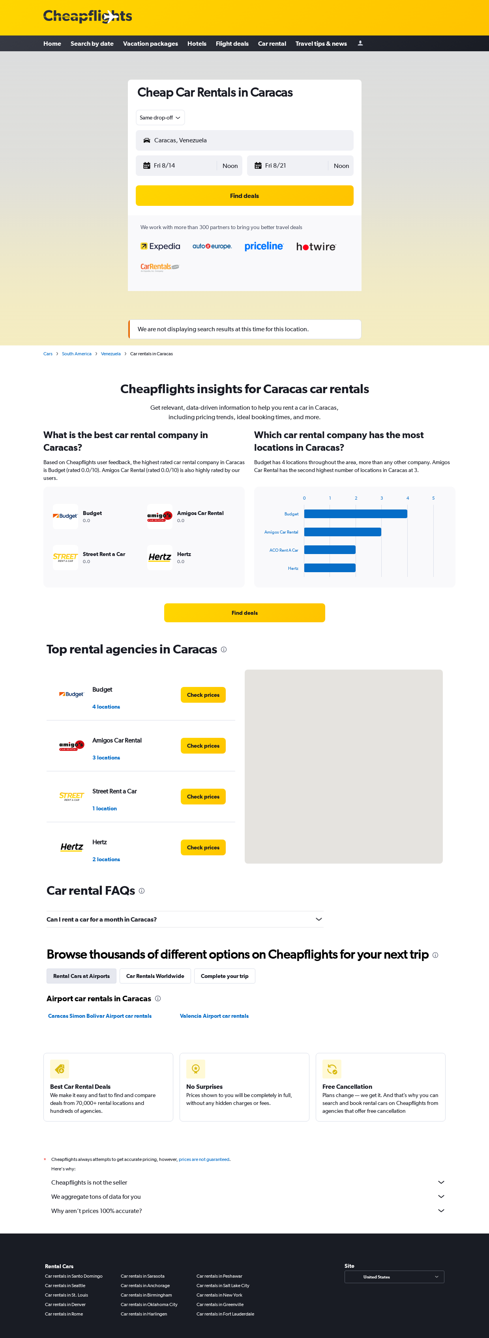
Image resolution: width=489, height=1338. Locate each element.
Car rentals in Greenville (220, 1304)
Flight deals (232, 43)
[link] (244, 612)
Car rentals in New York (219, 1295)
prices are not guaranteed (204, 1159)
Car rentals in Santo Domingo (74, 1276)
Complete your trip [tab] (225, 976)
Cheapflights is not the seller (248, 1182)
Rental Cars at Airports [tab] (81, 976)
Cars (47, 353)
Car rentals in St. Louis (66, 1295)
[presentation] (223, 649)
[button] (179, 165)
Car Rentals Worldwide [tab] (155, 976)
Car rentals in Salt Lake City (223, 1285)
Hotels (196, 43)
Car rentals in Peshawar (219, 1276)
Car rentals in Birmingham (146, 1295)
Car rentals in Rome (64, 1314)
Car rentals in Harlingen (144, 1314)
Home (52, 43)
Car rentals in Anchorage (145, 1285)
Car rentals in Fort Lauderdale (225, 1314)
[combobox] (160, 117)
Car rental (272, 43)
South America (77, 353)
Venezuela (111, 353)
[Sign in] (360, 43)
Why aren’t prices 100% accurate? (248, 1210)
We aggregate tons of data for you (248, 1196)
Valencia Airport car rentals (214, 1016)
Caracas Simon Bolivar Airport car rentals (100, 1016)
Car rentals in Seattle (65, 1285)
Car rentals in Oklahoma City (149, 1304)
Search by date (92, 43)
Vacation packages (150, 43)
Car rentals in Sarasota (143, 1276)
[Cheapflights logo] (87, 17)
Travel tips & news (321, 43)
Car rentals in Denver (65, 1304)
